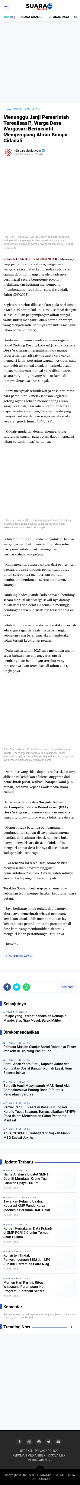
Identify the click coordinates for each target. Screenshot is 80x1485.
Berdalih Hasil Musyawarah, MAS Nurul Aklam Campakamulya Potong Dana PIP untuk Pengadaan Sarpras (38, 1090)
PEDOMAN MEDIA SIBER (29, 1455)
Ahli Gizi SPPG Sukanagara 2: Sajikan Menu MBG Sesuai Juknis (36, 1135)
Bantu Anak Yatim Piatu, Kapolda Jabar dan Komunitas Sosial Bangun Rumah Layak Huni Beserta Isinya (37, 1068)
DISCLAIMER (56, 1455)
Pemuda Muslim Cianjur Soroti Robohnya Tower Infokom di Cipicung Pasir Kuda (39, 1049)
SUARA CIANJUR (32, 17)
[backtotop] (40, 1470)
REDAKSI (26, 1450)
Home (7, 109)
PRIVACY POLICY (46, 1450)
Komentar (67, 987)
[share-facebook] (7, 987)
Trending (9, 17)
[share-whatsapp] (26, 987)
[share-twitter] (16, 987)
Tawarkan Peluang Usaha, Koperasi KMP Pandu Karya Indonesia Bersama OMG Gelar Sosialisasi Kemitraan (26, 1205)
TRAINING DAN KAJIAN (21, 1197)
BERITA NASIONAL (18, 1251)
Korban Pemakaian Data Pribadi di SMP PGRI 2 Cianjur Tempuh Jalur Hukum (27, 1232)
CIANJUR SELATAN (19, 956)
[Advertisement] (40, 62)
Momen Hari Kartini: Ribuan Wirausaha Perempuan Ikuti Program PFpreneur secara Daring (24, 1287)
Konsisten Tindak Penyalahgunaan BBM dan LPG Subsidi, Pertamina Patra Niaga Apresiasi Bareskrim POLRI (27, 1259)
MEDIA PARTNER (39, 1460)
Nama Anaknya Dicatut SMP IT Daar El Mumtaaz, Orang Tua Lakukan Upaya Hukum (26, 1178)
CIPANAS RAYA (59, 17)
